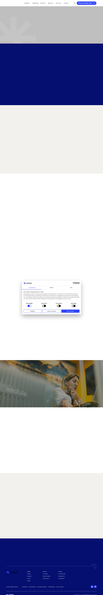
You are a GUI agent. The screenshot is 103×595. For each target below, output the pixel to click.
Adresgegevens (61, 576)
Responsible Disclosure (42, 586)
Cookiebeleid (24, 586)
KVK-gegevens (61, 578)
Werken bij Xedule (46, 576)
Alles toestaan (70, 311)
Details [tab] (51, 287)
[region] (51, 516)
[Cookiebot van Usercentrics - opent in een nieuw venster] (74, 283)
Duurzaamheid (46, 578)
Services (29, 578)
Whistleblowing (51, 586)
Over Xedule (45, 573)
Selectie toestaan (51, 311)
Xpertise (29, 580)
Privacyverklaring (32, 586)
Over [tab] (71, 287)
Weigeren (32, 311)
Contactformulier (62, 573)
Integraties (29, 576)
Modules (29, 573)
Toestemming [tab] (31, 287)
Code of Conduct (59, 586)
